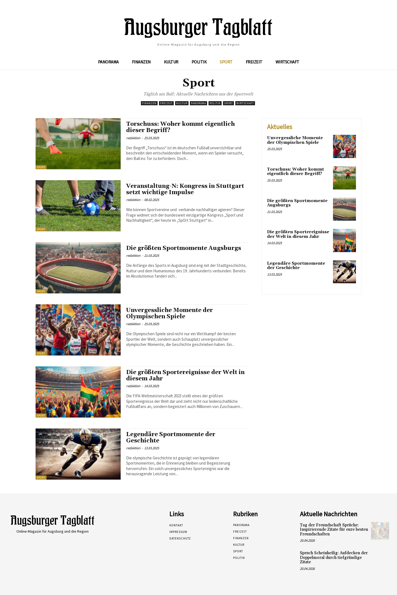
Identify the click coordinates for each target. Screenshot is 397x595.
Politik (215, 103)
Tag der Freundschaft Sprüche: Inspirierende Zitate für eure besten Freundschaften (334, 530)
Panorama (198, 103)
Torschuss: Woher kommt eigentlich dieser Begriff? (180, 127)
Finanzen (149, 103)
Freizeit (166, 103)
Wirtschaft (245, 103)
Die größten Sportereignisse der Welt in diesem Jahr (185, 375)
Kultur (182, 103)
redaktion (133, 138)
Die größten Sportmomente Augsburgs (183, 248)
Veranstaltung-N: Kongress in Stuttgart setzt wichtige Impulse (185, 189)
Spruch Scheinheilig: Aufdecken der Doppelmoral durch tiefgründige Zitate (334, 557)
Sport (228, 103)
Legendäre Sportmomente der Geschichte (170, 437)
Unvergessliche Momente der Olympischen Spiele (169, 313)
